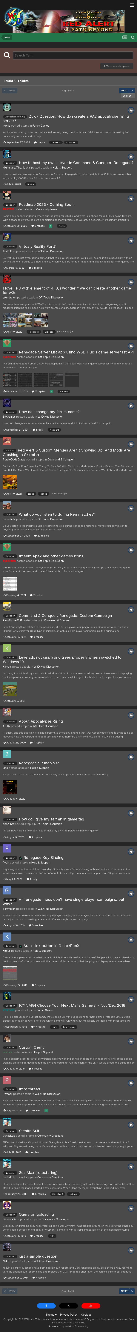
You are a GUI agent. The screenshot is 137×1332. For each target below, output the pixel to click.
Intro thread (29, 1089)
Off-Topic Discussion (51, 297)
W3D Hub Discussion (50, 251)
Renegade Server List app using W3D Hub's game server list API (76, 352)
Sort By (128, 96)
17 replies (38, 1026)
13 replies (33, 1110)
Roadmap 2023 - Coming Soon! (47, 204)
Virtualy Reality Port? (37, 246)
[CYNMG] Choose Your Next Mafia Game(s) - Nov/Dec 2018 (72, 1005)
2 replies (36, 595)
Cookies (86, 1314)
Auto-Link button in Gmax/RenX (49, 945)
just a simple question (38, 1256)
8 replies (38, 225)
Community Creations (50, 1135)
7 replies (39, 1277)
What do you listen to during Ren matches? (57, 514)
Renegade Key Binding (41, 857)
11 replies (39, 391)
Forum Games (41, 125)
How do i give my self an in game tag (51, 819)
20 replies (41, 535)
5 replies (38, 985)
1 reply (39, 142)
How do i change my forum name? (49, 412)
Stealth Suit (29, 1131)
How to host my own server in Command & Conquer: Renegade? (76, 163)
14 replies (36, 925)
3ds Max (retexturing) (38, 1172)
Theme (51, 1314)
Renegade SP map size (39, 763)
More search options (116, 66)
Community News (46, 209)
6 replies (35, 267)
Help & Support (62, 167)
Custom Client (31, 1047)
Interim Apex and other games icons (51, 556)
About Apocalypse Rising (41, 721)
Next (124, 90)
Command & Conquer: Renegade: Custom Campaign (65, 615)
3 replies (37, 636)
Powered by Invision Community (68, 1326)
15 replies (39, 1193)
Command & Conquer (60, 459)
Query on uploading (36, 1214)
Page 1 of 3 (68, 90)
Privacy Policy (69, 1314)
